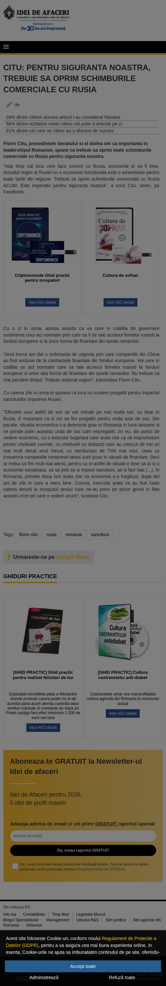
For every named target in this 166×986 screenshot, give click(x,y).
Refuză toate (122, 977)
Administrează (44, 977)
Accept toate (83, 966)
